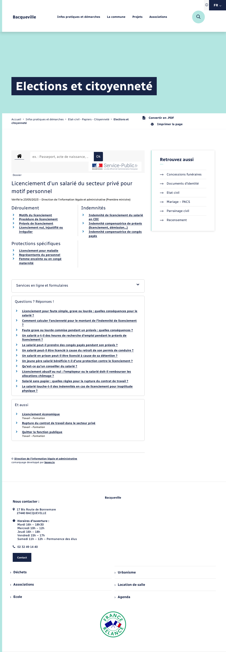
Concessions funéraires (181, 174)
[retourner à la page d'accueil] (24, 17)
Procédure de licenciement (38, 219)
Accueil (16, 119)
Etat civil (169, 193)
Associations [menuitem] (22, 584)
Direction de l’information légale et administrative (45, 458)
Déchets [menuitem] (18, 572)
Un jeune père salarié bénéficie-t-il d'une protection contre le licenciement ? (77, 361)
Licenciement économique (41, 414)
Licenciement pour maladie (38, 250)
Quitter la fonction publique (42, 432)
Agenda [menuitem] (122, 597)
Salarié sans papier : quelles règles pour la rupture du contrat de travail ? (75, 381)
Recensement (173, 220)
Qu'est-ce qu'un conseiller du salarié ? (49, 366)
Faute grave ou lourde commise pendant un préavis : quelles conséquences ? (77, 330)
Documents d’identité (179, 183)
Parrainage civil (174, 211)
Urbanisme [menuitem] (125, 572)
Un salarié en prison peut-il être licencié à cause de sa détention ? (69, 356)
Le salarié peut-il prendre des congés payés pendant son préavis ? (70, 345)
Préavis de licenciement (36, 223)
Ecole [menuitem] (16, 597)
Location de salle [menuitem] (130, 585)
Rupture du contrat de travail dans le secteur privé (58, 423)
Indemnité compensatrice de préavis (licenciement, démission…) (115, 226)
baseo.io (49, 462)
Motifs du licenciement (35, 215)
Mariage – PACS (175, 202)
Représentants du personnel (39, 255)
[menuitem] (78, 17)
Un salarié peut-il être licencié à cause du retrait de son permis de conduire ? (77, 350)
